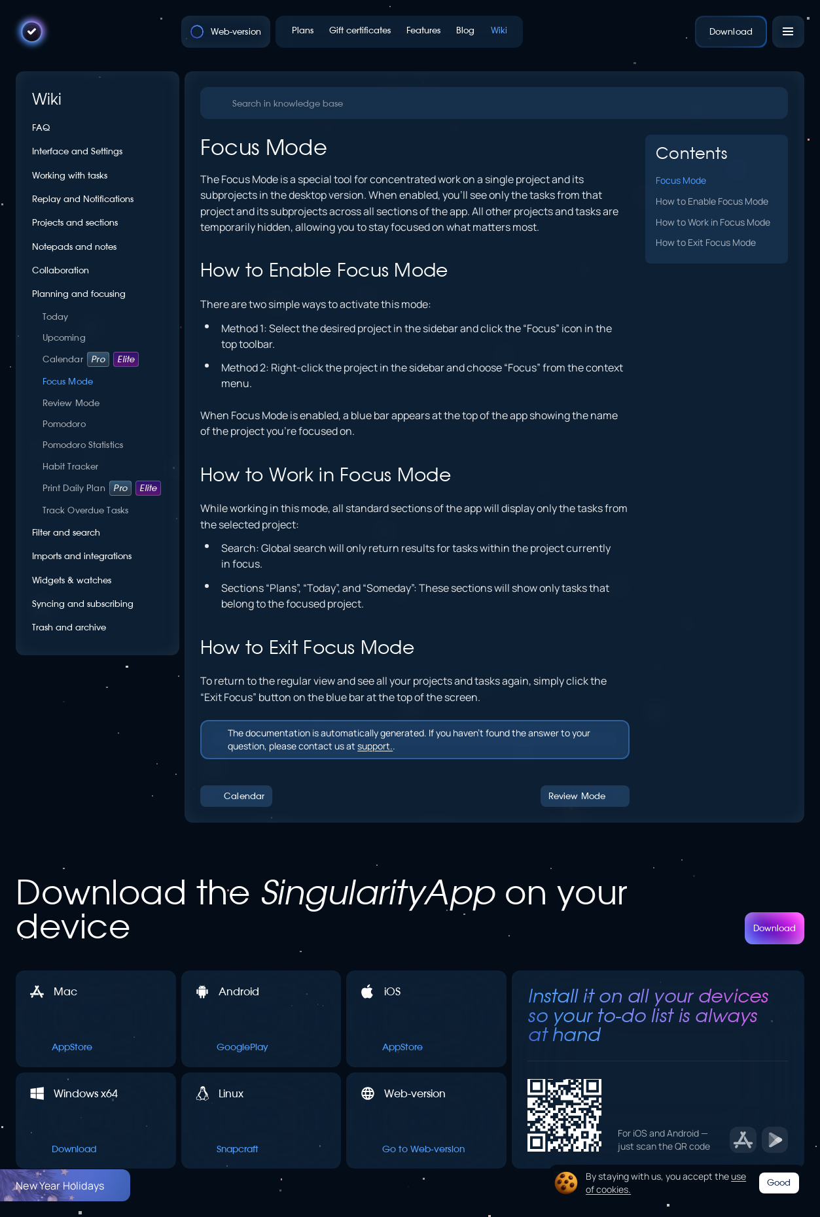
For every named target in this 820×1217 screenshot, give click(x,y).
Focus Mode (681, 179)
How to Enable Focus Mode (712, 200)
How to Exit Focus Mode (706, 242)
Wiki (47, 99)
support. (375, 745)
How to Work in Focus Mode (713, 221)
